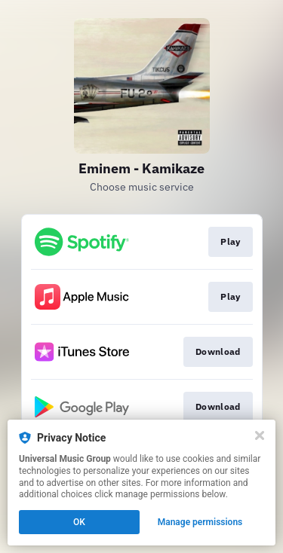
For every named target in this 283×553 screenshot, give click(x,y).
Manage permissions (200, 522)
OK (79, 522)
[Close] (260, 435)
